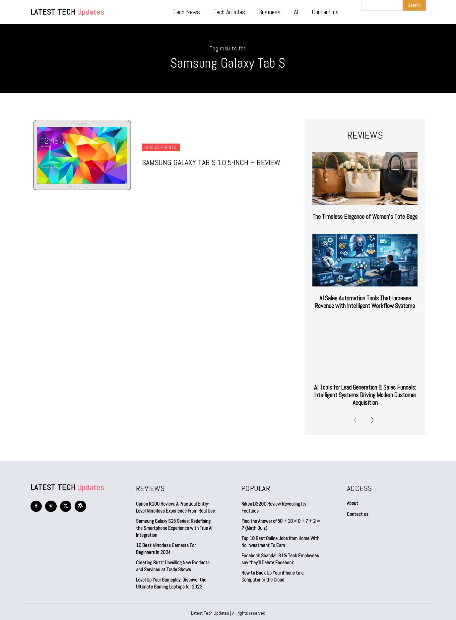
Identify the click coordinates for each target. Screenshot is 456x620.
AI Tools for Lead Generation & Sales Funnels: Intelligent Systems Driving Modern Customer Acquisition (365, 393)
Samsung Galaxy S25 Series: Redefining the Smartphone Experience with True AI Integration (174, 526)
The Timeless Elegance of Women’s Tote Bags (365, 216)
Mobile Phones (161, 147)
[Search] (414, 5)
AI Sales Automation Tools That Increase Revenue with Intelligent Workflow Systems (365, 301)
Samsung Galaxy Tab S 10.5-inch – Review (211, 162)
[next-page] (370, 417)
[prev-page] (357, 417)
